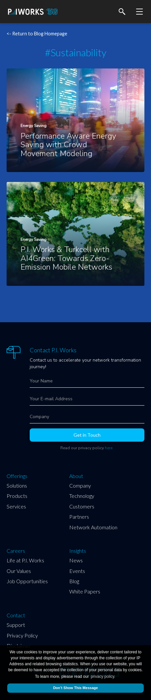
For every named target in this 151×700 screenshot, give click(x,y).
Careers (16, 550)
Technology (81, 496)
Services (16, 506)
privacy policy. (103, 676)
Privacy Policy (22, 635)
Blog (74, 581)
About (76, 476)
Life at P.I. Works (25, 560)
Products (17, 496)
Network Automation (93, 527)
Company (80, 485)
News (76, 560)
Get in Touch (87, 435)
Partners (79, 516)
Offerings (17, 476)
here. (109, 448)
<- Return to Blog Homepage (37, 33)
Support (16, 625)
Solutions (17, 485)
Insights (77, 550)
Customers (81, 506)
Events (77, 571)
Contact (16, 615)
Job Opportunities (27, 581)
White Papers (84, 591)
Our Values (19, 571)
